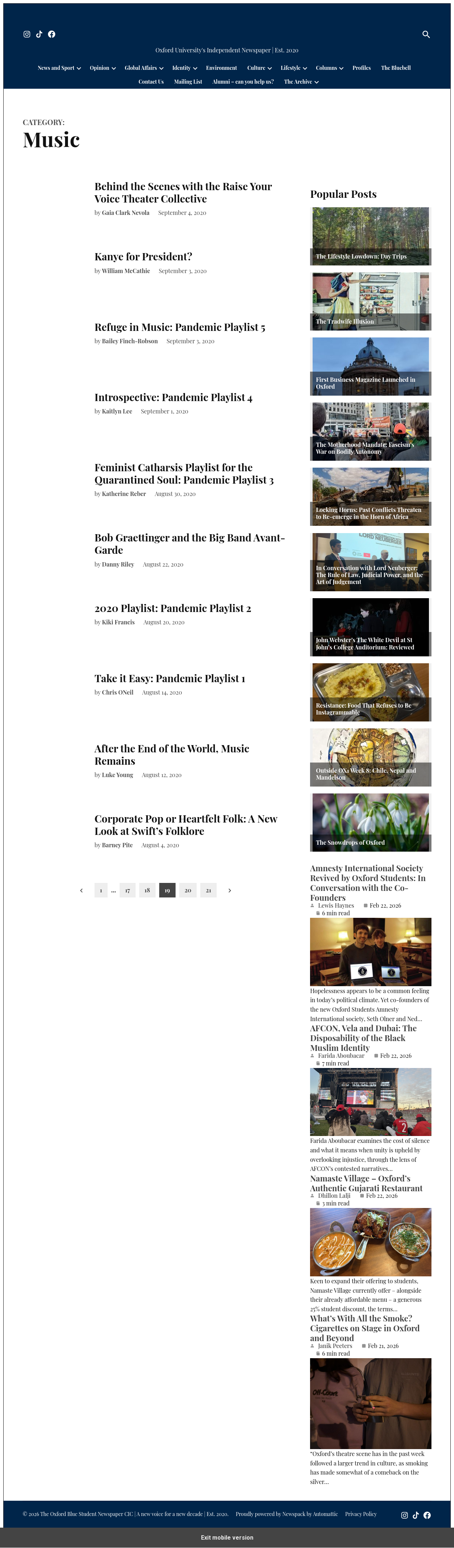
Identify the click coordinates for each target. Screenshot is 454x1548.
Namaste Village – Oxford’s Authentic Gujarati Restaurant (366, 1183)
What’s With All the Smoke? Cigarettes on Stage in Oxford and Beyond (365, 1328)
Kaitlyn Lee (117, 411)
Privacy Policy (361, 1514)
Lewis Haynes (336, 905)
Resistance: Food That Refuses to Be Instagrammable (363, 709)
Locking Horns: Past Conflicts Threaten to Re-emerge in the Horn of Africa (368, 513)
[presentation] (79, 68)
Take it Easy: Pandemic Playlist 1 (170, 678)
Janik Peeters (335, 1346)
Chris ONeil (118, 692)
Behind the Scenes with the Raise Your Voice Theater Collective (183, 192)
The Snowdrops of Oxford (350, 842)
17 (127, 890)
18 (147, 890)
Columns (326, 67)
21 (208, 890)
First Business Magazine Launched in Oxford (365, 383)
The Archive (298, 81)
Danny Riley (118, 564)
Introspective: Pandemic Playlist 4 (174, 397)
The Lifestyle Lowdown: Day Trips (361, 256)
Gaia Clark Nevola (126, 212)
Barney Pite (117, 845)
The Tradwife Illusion (345, 321)
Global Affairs (141, 67)
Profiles (362, 67)
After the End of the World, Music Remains (172, 754)
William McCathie (126, 271)
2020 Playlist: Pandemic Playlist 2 (173, 608)
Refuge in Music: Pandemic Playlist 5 (180, 326)
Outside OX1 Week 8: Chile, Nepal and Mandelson (366, 774)
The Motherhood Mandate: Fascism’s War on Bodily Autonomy (365, 448)
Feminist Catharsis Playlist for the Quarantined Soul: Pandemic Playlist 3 (184, 473)
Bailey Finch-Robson (130, 341)
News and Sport (56, 67)
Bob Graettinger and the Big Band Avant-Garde (190, 543)
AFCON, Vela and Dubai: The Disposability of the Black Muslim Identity (363, 1038)
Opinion (99, 67)
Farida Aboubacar (341, 1056)
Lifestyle (291, 67)
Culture (256, 67)
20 (188, 890)
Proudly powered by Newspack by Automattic (287, 1514)
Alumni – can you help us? (243, 81)
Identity (181, 67)
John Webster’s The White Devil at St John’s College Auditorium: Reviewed (365, 643)
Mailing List (188, 81)
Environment (221, 67)
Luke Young (117, 775)
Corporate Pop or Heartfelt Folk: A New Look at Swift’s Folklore (186, 824)
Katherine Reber (124, 493)
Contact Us (151, 81)
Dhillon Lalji (334, 1196)
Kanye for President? (143, 256)
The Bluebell (396, 67)
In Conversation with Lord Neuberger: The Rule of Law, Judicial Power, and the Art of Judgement (369, 574)
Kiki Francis (118, 622)
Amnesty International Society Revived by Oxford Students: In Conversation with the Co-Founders (368, 883)
